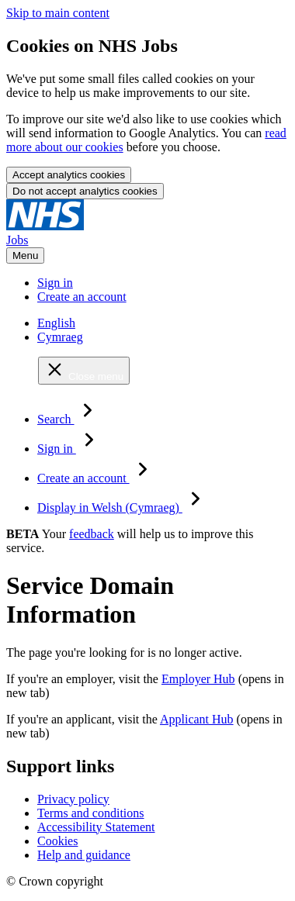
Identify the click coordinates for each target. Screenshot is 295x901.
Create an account (82, 296)
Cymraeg (60, 336)
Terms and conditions (90, 813)
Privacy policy (73, 799)
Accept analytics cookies (68, 175)
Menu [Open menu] (25, 255)
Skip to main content (57, 12)
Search (69, 419)
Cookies (57, 840)
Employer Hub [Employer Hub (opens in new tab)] (198, 678)
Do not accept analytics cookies (85, 191)
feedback (91, 533)
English (56, 323)
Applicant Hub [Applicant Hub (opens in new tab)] (197, 719)
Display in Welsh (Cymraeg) (123, 507)
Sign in (55, 282)
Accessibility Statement (96, 827)
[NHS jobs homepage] (147, 233)
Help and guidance (83, 854)
